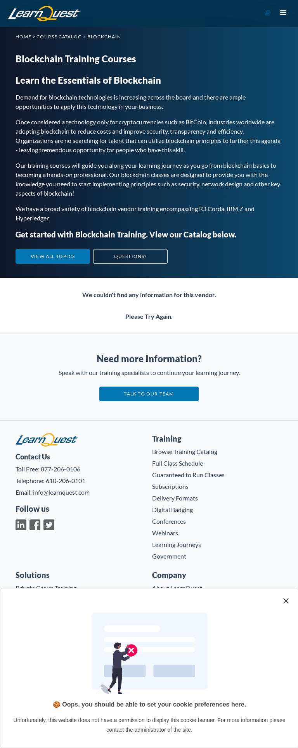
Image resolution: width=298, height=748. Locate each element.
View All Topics (53, 256)
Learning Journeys (176, 544)
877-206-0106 (60, 469)
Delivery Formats (175, 498)
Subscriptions (170, 486)
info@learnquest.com (61, 492)
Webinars (165, 532)
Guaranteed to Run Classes (188, 474)
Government (169, 556)
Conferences (169, 521)
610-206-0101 (65, 480)
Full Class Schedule (177, 463)
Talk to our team (149, 394)
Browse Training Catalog (184, 451)
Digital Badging (172, 509)
